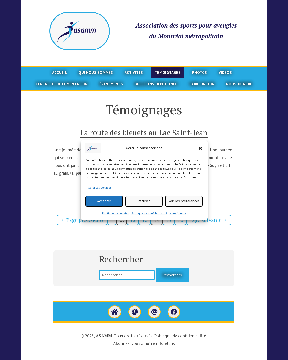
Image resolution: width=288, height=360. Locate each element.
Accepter (104, 203)
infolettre (165, 343)
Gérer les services (100, 189)
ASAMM (104, 336)
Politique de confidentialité (149, 215)
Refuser (144, 203)
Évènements (111, 84)
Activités (134, 72)
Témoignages (168, 72)
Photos (199, 72)
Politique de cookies (115, 215)
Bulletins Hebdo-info (156, 84)
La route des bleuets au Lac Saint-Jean (144, 132)
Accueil (59, 72)
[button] (200, 150)
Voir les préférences (184, 203)
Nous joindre (177, 215)
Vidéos (225, 72)
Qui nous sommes (95, 72)
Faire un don (202, 84)
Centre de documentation (62, 84)
